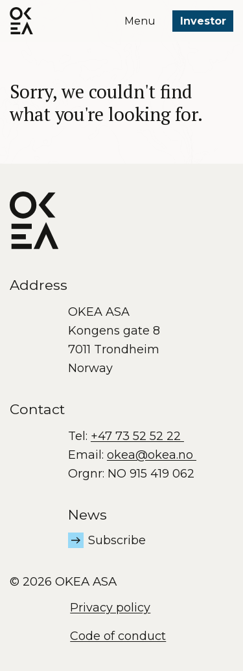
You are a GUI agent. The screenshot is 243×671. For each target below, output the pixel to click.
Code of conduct (118, 636)
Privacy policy (110, 607)
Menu (140, 21)
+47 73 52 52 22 (137, 436)
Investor (203, 21)
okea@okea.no (151, 455)
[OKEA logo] (21, 20)
